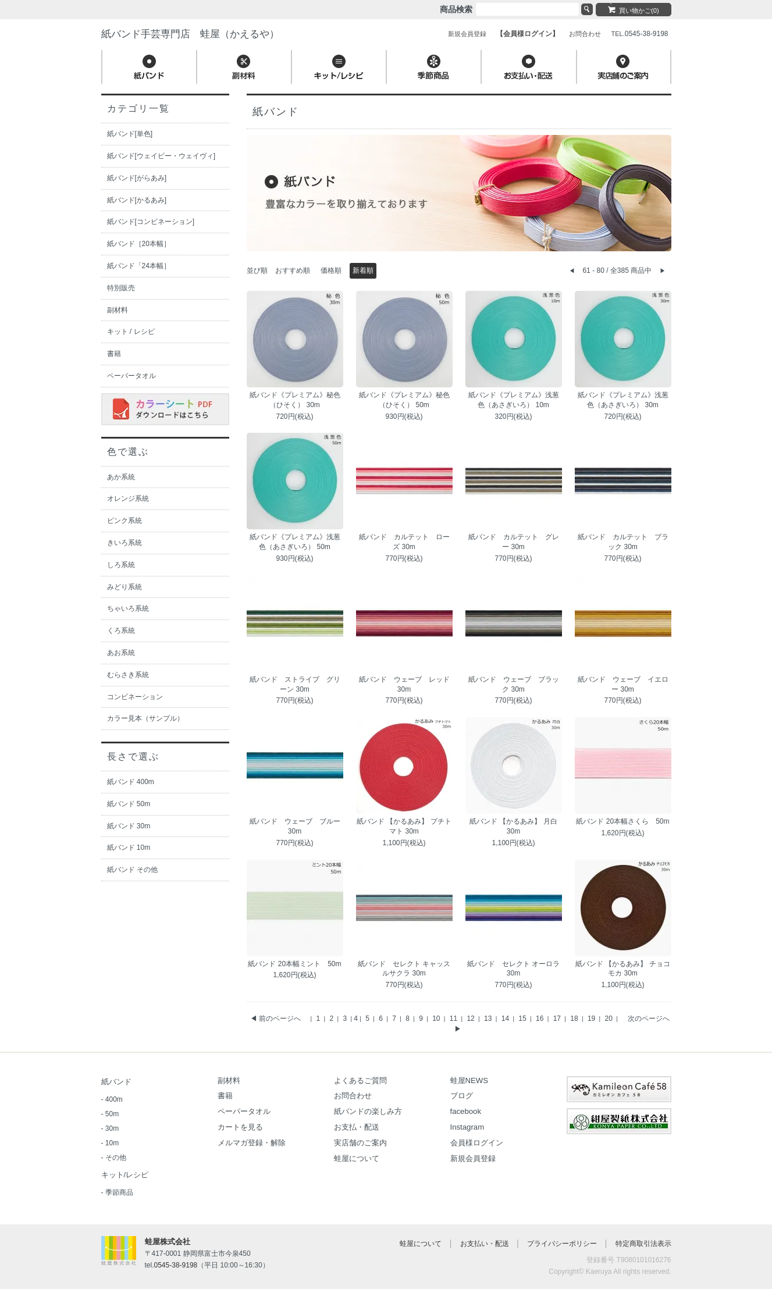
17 (558, 1018)
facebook (466, 1111)
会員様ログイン (476, 1142)
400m (114, 1099)
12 (471, 1018)
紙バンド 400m (130, 782)
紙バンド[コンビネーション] (151, 222)
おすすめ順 (292, 270)
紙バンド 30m (129, 826)
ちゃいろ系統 (128, 608)
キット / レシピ (131, 331)
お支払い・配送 (484, 1244)
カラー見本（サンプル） (145, 718)
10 (437, 1018)
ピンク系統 (124, 521)
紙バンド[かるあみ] (137, 200)
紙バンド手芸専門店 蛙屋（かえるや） (190, 34)
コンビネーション (135, 697)
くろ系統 (121, 630)
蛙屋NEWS (469, 1080)
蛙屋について (356, 1158)
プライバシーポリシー (562, 1244)
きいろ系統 (124, 543)
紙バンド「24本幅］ (138, 266)
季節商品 (119, 1192)
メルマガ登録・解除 (252, 1142)
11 (455, 1018)
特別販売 (121, 288)
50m (112, 1114)
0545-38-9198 (176, 1265)
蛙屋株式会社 (167, 1241)
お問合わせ (353, 1095)
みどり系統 (124, 587)
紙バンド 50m (129, 804)
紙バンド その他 (132, 870)
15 (523, 1018)
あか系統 (121, 477)
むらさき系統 (128, 675)
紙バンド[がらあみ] (137, 178)
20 (610, 1018)
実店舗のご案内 (360, 1142)
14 (506, 1018)
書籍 (114, 354)
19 (592, 1018)
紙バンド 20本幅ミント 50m (294, 964)
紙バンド (116, 1081)
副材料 (117, 310)
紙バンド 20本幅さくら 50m (622, 821)
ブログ (461, 1095)
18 (575, 1018)
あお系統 (121, 653)
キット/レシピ (125, 1174)
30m (112, 1128)
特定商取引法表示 (643, 1244)
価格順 (331, 270)
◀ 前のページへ (275, 1018)
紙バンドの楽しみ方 (368, 1111)
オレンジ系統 (128, 498)
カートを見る (240, 1127)
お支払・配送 (356, 1127)
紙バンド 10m (129, 847)
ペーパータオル (131, 376)
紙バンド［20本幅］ (138, 244)
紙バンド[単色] (130, 134)
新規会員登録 (473, 1158)
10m (112, 1143)
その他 (115, 1157)
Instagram (467, 1127)
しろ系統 (121, 565)
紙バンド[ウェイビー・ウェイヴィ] (161, 156)
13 (489, 1018)
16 (541, 1018)
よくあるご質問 (360, 1080)
